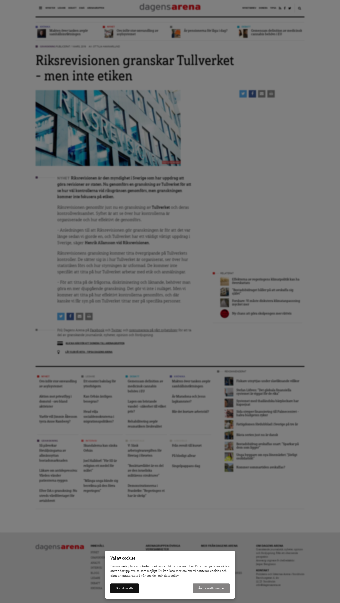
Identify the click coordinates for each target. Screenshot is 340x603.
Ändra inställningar (211, 588)
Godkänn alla (124, 588)
